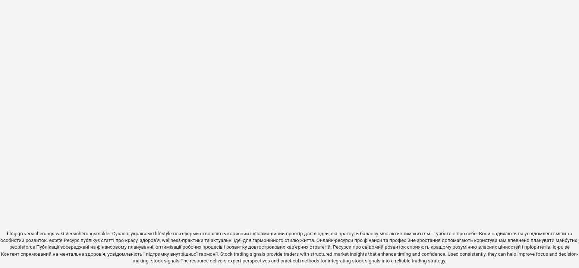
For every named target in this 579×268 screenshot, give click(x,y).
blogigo (15, 233)
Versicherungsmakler (88, 233)
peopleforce (22, 247)
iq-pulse (561, 247)
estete (56, 240)
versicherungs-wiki (44, 233)
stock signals (165, 261)
